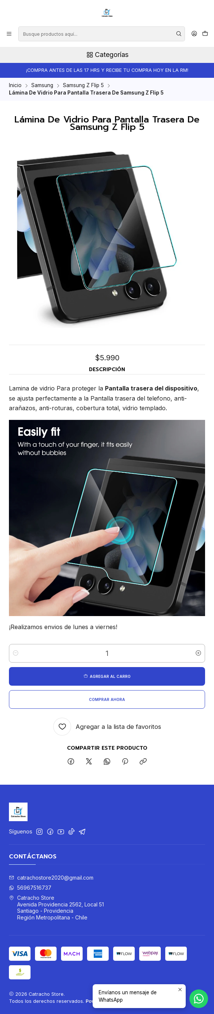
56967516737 (30, 887)
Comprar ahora (107, 699)
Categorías (107, 55)
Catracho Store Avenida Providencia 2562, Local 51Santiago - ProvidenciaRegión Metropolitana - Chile (56, 908)
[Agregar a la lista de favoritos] (107, 727)
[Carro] (205, 34)
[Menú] (9, 34)
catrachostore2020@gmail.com (51, 877)
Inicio (15, 85)
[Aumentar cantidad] (198, 653)
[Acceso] (194, 34)
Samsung (42, 85)
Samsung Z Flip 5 (83, 85)
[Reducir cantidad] (15, 653)
